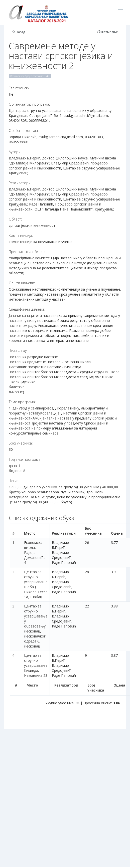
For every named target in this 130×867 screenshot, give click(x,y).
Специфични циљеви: (27, 309)
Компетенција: (21, 235)
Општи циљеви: (22, 283)
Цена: (13, 480)
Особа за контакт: (24, 130)
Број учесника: (21, 443)
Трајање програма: (25, 459)
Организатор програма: (29, 104)
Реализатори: (20, 182)
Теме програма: (22, 401)
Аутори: (15, 151)
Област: (15, 219)
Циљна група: (20, 350)
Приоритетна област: (27, 251)
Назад (18, 32)
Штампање (107, 32)
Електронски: (19, 88)
